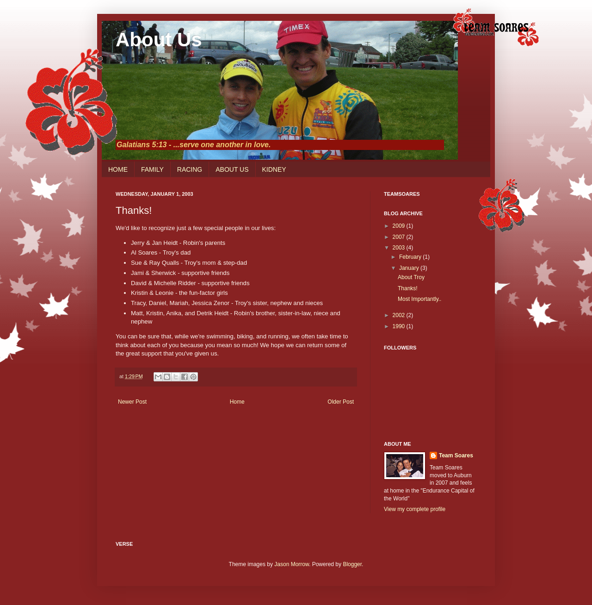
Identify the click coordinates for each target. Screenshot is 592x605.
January (409, 268)
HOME (118, 169)
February (411, 257)
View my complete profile (414, 509)
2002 (400, 315)
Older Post (340, 402)
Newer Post (132, 402)
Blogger (352, 564)
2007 (400, 237)
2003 (400, 247)
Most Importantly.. (419, 299)
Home (237, 402)
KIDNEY (274, 169)
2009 (400, 226)
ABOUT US (232, 169)
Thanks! (408, 288)
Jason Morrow (291, 564)
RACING (189, 169)
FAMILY (152, 169)
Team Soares (456, 455)
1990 (400, 326)
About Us (159, 39)
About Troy (411, 277)
